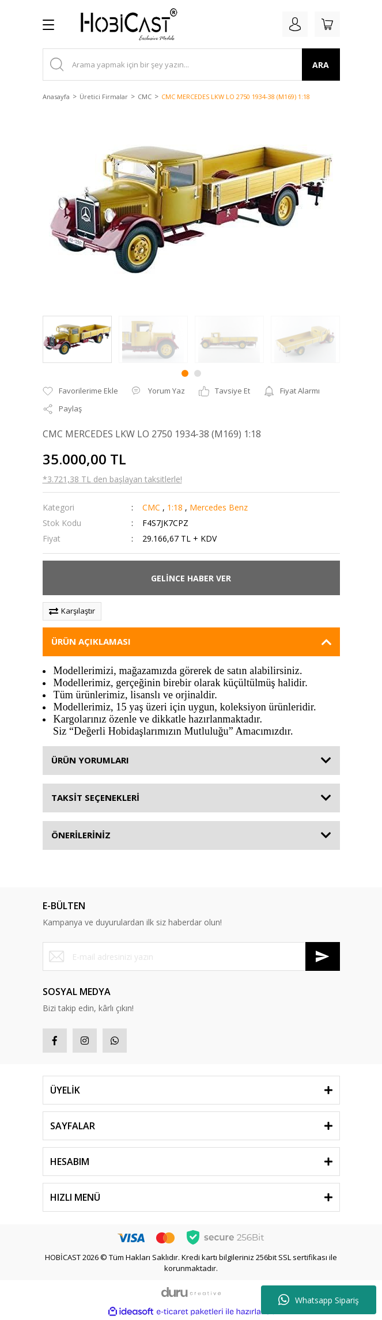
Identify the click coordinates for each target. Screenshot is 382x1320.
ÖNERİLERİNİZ (81, 835)
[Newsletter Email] (191, 956)
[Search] (191, 64)
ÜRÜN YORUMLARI (90, 760)
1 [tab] (184, 373)
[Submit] (322, 956)
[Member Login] (295, 24)
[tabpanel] (77, 339)
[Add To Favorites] (80, 391)
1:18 (175, 507)
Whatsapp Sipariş (318, 1299)
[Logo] (124, 24)
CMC (151, 507)
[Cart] (327, 24)
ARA (320, 64)
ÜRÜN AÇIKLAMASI (91, 641)
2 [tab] (197, 373)
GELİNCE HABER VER (191, 578)
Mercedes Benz (219, 507)
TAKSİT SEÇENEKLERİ (95, 797)
